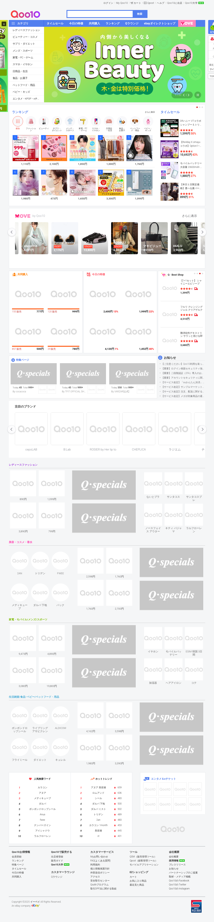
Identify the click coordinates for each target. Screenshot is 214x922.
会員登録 (16, 856)
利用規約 (95, 864)
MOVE (22, 216)
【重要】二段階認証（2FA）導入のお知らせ (183, 373)
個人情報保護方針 (100, 868)
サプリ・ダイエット (24, 43)
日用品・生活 (20, 71)
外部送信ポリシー (100, 872)
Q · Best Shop (176, 274)
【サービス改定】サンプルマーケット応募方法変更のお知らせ (183, 387)
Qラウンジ (56, 876)
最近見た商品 (137, 884)
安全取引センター (100, 880)
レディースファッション (26, 30)
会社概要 (174, 856)
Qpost (150, 3)
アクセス (95, 876)
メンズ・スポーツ (22, 50)
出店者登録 (57, 856)
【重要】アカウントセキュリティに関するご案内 (183, 377)
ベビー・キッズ (21, 91)
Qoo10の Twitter (177, 884)
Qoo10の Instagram (179, 888)
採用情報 (174, 860)
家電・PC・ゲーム (23, 57)
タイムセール (170, 112)
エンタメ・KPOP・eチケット (28, 98)
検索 (139, 13)
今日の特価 (98, 274)
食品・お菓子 (20, 78)
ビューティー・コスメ (25, 36)
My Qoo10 (122, 3)
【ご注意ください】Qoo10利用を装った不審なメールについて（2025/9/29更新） (183, 364)
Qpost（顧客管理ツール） (143, 860)
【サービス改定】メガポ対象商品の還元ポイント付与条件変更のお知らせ (183, 396)
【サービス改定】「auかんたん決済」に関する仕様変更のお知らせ (183, 382)
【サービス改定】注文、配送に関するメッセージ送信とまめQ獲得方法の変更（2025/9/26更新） (183, 391)
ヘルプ (161, 3)
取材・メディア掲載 (180, 876)
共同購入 (22, 274)
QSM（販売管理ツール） (143, 856)
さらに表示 (150, 112)
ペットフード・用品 (24, 85)
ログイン (108, 3)
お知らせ (170, 358)
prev (11, 232)
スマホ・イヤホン (22, 64)
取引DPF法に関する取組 (103, 888)
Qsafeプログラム (99, 884)
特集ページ (22, 359)
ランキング (20, 112)
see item (156, 475)
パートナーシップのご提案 (183, 872)
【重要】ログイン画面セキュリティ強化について (183, 368)
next (202, 232)
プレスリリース (177, 864)
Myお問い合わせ (99, 856)
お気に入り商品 (138, 880)
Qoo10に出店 (174, 3)
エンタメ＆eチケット (163, 778)
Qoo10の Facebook (179, 880)
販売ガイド (57, 860)
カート (137, 3)
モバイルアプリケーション (144, 864)
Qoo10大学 (191, 3)
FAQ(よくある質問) (100, 860)
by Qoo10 (38, 216)
